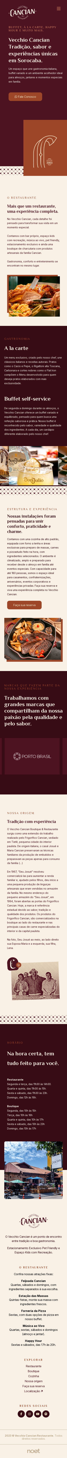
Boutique (33, 1371)
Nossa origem (34, 1381)
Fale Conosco (25, 96)
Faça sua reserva (24, 605)
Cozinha (33, 1376)
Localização (33, 1391)
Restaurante (33, 1366)
